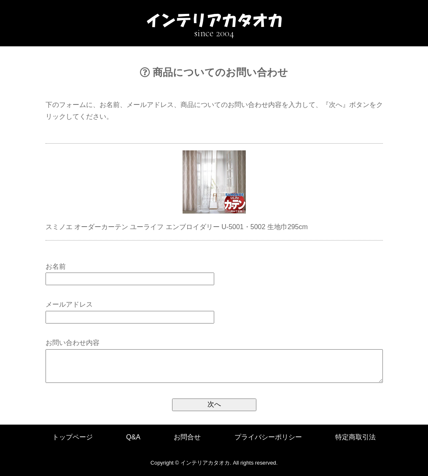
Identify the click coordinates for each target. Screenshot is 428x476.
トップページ (72, 437)
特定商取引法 (355, 437)
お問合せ (187, 437)
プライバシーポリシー (268, 437)
